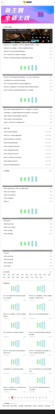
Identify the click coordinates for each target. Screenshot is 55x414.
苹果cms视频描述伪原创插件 (11, 150)
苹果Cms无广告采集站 (9, 227)
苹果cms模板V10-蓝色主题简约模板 (12, 119)
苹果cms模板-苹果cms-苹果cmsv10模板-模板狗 (15, 188)
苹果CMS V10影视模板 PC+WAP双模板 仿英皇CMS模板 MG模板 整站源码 (21, 87)
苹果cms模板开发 (8, 262)
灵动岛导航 (40, 406)
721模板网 (20, 406)
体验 (40, 274)
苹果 (13, 274)
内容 (13, 277)
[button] (27, 22)
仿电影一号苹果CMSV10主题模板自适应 (14, 122)
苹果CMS (6, 253)
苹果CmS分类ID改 (8, 256)
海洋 (41, 277)
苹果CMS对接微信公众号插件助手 (12, 139)
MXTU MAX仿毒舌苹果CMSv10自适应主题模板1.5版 (17, 83)
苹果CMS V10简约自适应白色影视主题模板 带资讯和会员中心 (14, 351)
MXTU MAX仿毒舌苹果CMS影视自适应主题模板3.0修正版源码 (14, 296)
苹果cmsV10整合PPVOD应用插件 (12, 157)
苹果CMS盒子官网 (8, 224)
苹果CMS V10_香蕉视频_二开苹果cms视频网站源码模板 (18, 48)
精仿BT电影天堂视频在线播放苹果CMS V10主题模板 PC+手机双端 (20, 109)
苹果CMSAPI (7, 220)
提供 (49, 274)
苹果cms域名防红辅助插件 (10, 131)
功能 (27, 274)
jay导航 (34, 406)
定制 (36, 274)
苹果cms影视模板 (8, 233)
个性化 (27, 277)
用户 (22, 274)
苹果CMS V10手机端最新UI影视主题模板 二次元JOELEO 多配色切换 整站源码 (21, 77)
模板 (18, 274)
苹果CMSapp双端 (8, 259)
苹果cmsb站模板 (7, 230)
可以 (32, 277)
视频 (18, 277)
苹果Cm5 (6, 201)
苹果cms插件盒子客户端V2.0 (11, 153)
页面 (37, 277)
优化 (4, 277)
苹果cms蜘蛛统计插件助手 (10, 161)
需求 (9, 277)
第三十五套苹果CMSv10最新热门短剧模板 (14, 54)
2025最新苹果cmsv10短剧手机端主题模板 (14, 80)
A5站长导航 (47, 406)
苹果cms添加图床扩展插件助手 (11, 146)
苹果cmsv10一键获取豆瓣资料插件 (12, 135)
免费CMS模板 (28, 406)
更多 (50, 27)
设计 (31, 274)
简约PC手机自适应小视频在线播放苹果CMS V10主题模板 (18, 90)
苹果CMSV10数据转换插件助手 (11, 164)
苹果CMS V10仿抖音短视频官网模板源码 (14, 51)
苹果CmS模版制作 (8, 198)
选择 (22, 277)
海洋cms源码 (7, 266)
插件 (45, 274)
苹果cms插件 (13, 406)
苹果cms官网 (6, 406)
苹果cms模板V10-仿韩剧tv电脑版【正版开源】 (15, 116)
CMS (4, 274)
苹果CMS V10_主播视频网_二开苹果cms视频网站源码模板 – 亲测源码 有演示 (21, 45)
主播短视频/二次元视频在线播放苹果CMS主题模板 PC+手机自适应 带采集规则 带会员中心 (21, 112)
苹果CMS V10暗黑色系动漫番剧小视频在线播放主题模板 (18, 58)
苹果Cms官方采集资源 (9, 191)
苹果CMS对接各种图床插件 (10, 142)
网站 (9, 274)
